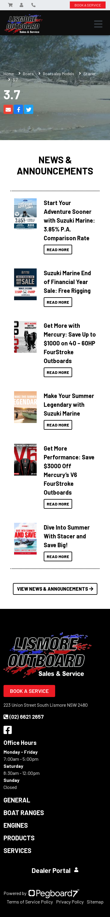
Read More (58, 249)
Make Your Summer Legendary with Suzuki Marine (69, 404)
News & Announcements (55, 165)
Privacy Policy (70, 901)
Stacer (89, 73)
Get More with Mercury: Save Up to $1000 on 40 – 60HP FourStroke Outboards (70, 343)
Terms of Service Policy (30, 901)
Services (17, 850)
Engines (16, 825)
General (17, 800)
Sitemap (95, 901)
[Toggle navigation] (98, 24)
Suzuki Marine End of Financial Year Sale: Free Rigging (67, 281)
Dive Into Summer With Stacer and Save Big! (67, 536)
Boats (28, 73)
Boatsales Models (58, 73)
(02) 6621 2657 (24, 716)
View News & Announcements (55, 589)
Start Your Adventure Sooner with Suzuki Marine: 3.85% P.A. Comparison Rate (69, 220)
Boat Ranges (24, 812)
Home (9, 73)
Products (19, 838)
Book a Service (29, 691)
